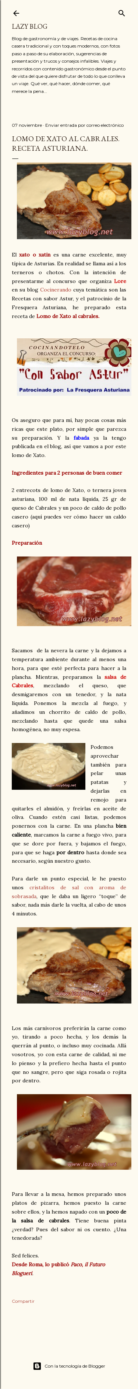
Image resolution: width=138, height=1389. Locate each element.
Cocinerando (55, 289)
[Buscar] (121, 11)
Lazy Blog (29, 26)
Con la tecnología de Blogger (69, 1366)
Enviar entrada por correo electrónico (84, 125)
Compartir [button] (23, 1301)
